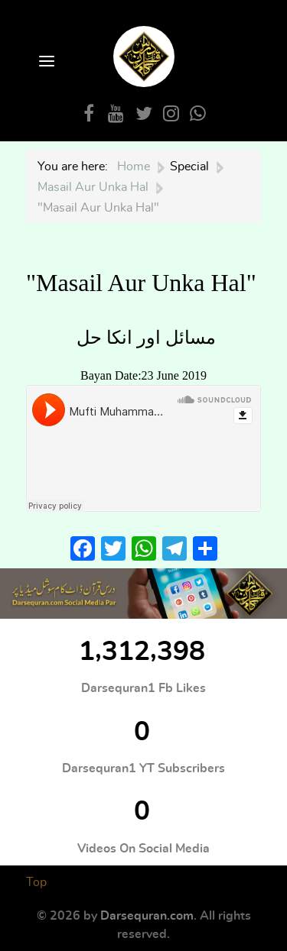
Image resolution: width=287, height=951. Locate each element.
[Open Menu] (45, 62)
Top (36, 882)
